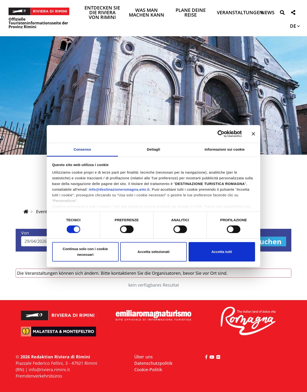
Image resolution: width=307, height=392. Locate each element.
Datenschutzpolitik (153, 363)
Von (25, 233)
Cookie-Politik (148, 369)
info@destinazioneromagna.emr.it (119, 189)
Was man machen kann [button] (146, 13)
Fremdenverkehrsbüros (39, 376)
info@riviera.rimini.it (49, 369)
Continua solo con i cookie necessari (85, 252)
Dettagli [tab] (153, 149)
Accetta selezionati (153, 252)
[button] (282, 13)
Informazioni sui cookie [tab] (225, 149)
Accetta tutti (221, 252)
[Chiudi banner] (253, 133)
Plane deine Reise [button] (191, 13)
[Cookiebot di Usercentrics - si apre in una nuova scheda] (221, 133)
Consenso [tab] (82, 149)
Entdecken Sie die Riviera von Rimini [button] (102, 12)
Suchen (269, 241)
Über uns (143, 357)
